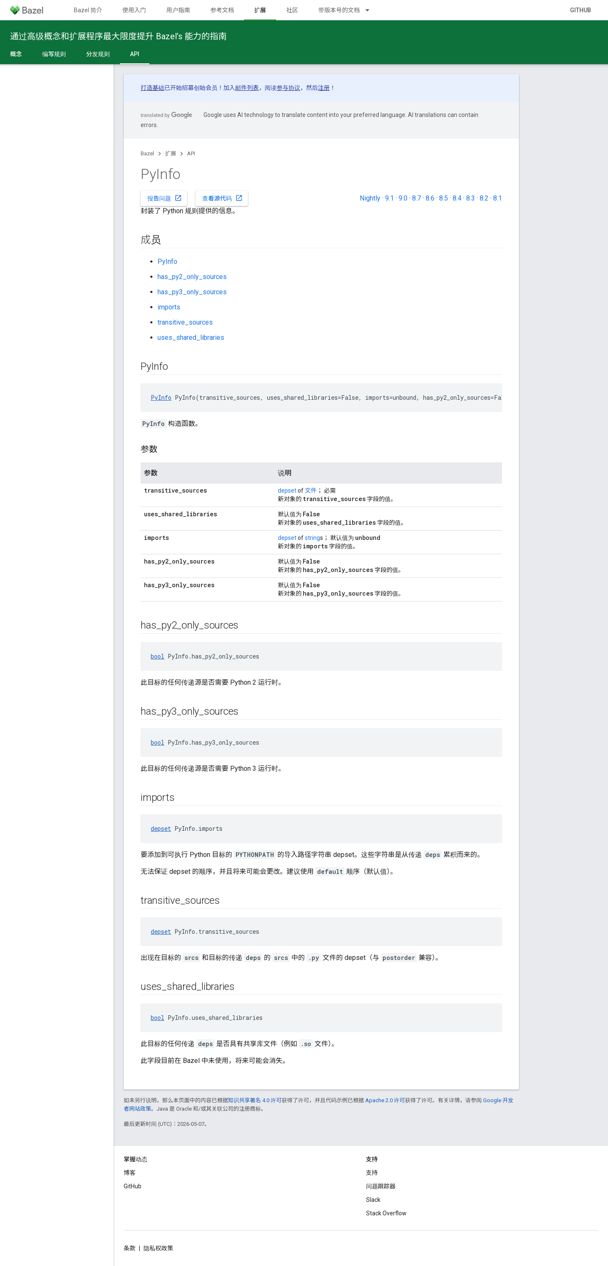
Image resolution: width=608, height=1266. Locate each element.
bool (157, 656)
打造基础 (152, 87)
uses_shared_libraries (190, 337)
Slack (373, 1199)
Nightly (370, 198)
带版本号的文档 (339, 10)
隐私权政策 (158, 1248)
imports (168, 307)
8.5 (443, 198)
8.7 (416, 198)
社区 (292, 10)
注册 (324, 87)
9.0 (403, 198)
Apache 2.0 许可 (385, 1100)
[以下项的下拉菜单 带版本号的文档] (371, 10)
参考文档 (222, 10)
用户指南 (178, 10)
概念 (16, 54)
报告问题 (164, 198)
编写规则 (54, 54)
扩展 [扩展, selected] (260, 10)
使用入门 (134, 10)
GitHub (580, 10)
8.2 (484, 198)
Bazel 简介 (88, 10)
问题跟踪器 (381, 1186)
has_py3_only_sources (192, 292)
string (312, 537)
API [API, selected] (134, 54)
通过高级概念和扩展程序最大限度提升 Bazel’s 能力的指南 (118, 36)
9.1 (389, 198)
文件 (311, 490)
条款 (130, 1248)
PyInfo (167, 262)
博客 (130, 1172)
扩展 (170, 153)
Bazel (147, 153)
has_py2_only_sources (192, 277)
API (191, 153)
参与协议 (288, 87)
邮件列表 (247, 87)
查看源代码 (222, 198)
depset (287, 490)
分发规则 (98, 54)
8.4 (457, 198)
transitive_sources (185, 322)
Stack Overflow (386, 1213)
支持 (372, 1172)
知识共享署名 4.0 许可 (255, 1100)
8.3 (470, 198)
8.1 (497, 198)
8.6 (430, 198)
